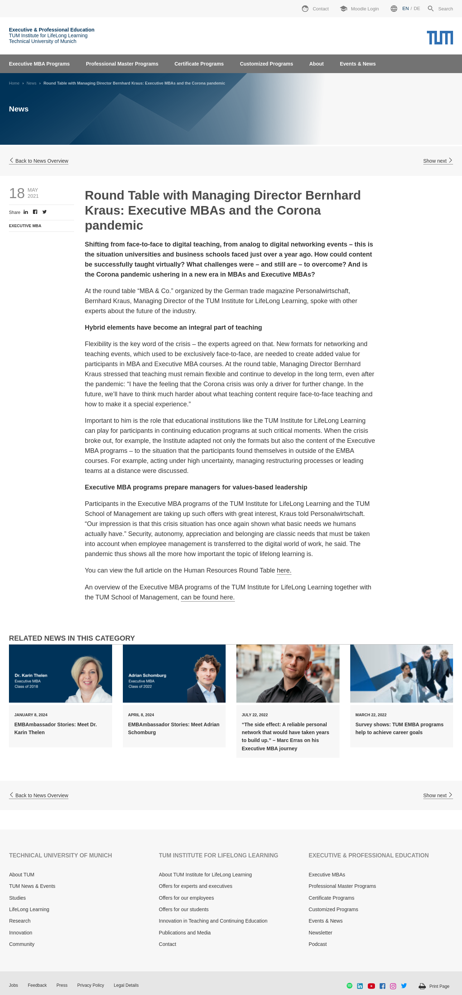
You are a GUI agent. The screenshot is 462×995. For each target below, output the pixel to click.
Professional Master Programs (122, 64)
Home (14, 83)
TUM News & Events (32, 886)
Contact (167, 944)
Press (62, 985)
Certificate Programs (199, 64)
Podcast (318, 944)
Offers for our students (184, 909)
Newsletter (320, 933)
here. (284, 570)
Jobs (13, 985)
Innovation (20, 933)
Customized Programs (266, 64)
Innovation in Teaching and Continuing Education (213, 921)
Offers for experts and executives (195, 886)
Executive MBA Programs (39, 64)
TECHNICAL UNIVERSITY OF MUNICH (60, 855)
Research (19, 921)
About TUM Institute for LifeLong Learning (205, 874)
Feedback (37, 985)
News (32, 83)
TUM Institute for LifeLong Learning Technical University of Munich (52, 35)
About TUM (21, 874)
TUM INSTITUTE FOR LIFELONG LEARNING (218, 855)
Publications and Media (185, 933)
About (316, 64)
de (417, 8)
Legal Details (126, 985)
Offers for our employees (186, 898)
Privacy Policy (90, 985)
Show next (438, 161)
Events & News (358, 64)
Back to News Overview (38, 161)
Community (21, 944)
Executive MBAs (327, 874)
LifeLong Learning (29, 909)
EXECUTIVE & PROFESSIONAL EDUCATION (369, 855)
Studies (17, 898)
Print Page (439, 986)
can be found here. (208, 597)
